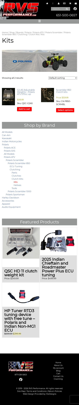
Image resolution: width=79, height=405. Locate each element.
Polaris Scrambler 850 (19, 163)
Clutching (22, 34)
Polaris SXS (9, 151)
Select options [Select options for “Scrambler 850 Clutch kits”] (65, 110)
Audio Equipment (11, 207)
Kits (16, 182)
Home (5, 32)
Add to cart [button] (24, 109)
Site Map (21, 391)
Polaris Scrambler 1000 (19, 191)
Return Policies (55, 391)
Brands (19, 32)
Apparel (6, 204)
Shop (12, 32)
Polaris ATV (38, 32)
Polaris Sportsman (15, 194)
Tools (14, 188)
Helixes (17, 185)
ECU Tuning (16, 166)
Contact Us (58, 376)
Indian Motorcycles (12, 141)
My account (58, 368)
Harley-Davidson (10, 197)
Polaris (28, 32)
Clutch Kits (34, 34)
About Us (58, 365)
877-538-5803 (21, 375)
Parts (14, 172)
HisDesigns (51, 394)
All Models (7, 132)
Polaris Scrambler (53, 32)
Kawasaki (7, 138)
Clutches (16, 176)
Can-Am (6, 135)
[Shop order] (62, 77)
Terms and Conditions (37, 391)
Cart (58, 373)
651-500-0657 (66, 15)
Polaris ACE (10, 147)
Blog (58, 371)
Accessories (8, 201)
